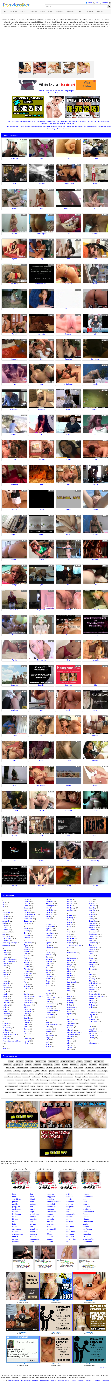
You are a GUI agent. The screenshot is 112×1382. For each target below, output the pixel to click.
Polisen (69, 973)
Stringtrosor (93, 943)
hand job (67, 1092)
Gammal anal (28, 1000)
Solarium (70, 1047)
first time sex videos (13, 1074)
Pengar (69, 964)
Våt (90, 1027)
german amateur (59, 1089)
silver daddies (39, 1095)
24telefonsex (88, 1197)
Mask (47, 1027)
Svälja (91, 956)
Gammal (27, 998)
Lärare (48, 999)
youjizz (85, 1224)
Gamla (26, 994)
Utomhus (92, 1019)
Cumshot (6, 1039)
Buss (4, 1018)
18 (3, 902)
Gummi (26, 1029)
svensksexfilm (88, 1239)
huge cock (30, 1095)
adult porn (36, 1092)
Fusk (25, 984)
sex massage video (25, 1092)
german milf (19, 1061)
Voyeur (91, 1038)
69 (3, 907)
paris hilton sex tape (11, 1086)
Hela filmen (49, 901)
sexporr (50, 1214)
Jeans (48, 945)
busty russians (78, 1068)
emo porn (79, 1086)
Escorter (45, 127)
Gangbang (27, 1005)
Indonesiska (50, 926)
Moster (69, 906)
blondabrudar (88, 1221)
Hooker (48, 917)
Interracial (49, 935)
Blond (4, 985)
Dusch (26, 923)
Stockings (92, 927)
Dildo (26, 901)
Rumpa (69, 1009)
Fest (25, 954)
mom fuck (53, 1083)
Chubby (5, 1030)
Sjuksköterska (72, 1034)
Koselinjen (52, 121)
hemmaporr (34, 1239)
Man (47, 1022)
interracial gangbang (98, 1080)
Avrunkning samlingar (10, 943)
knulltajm (50, 1224)
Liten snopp (50, 1015)
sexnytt (86, 1204)
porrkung (33, 1234)
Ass (4, 934)
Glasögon (27, 1009)
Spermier (92, 910)
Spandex (92, 906)
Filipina (26, 960)
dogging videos (103, 1064)
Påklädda (70, 960)
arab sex (24, 1074)
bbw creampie (46, 1092)
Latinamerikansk (51, 1004)
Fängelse (27, 949)
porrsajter (50, 1219)
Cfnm (4, 1026)
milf (37, 1080)
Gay (97, 3)
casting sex (88, 1086)
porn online (60, 1071)
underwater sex (102, 1092)
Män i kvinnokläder (52, 1024)
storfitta (33, 1217)
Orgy (69, 947)
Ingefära (48, 929)
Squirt (91, 919)
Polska (69, 975)
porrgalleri (51, 1204)
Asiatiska (6, 932)
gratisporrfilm (52, 1229)
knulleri (15, 1212)
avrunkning (34, 1229)
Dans (4, 1048)
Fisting (26, 962)
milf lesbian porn (82, 1095)
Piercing (70, 969)
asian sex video (56, 1077)
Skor (69, 1039)
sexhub (86, 1226)
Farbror (26, 951)
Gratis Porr (65, 127)
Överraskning (71, 952)
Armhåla (5, 930)
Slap (68, 1043)
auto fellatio (104, 1077)
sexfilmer (69, 1194)
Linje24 (10, 121)
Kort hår (48, 979)
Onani (69, 941)
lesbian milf (26, 1077)
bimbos (15, 1219)
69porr (32, 1232)
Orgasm (70, 943)
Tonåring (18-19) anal (96, 996)
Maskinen (49, 1029)
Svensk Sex (81, 127)
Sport (91, 912)
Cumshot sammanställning (12, 1041)
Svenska (92, 962)
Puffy (69, 986)
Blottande (6, 987)
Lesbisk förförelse (52, 1010)
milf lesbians (92, 1064)
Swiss (91, 967)
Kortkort (48, 981)
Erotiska (27, 935)
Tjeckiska (92, 990)
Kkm (47, 957)
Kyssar (48, 985)
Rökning (70, 1003)
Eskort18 (63, 123)
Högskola (49, 912)
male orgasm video (59, 1074)
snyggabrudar (17, 1234)
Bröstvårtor (6, 1003)
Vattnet (91, 1029)
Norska (69, 920)
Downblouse (28, 917)
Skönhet (70, 1036)
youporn (51, 1071)
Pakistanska (71, 958)
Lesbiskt (48, 1012)
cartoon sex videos (60, 1095)
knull (14, 1217)
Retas (69, 998)
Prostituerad (71, 982)
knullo (14, 1226)
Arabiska (5, 927)
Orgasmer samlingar (74, 945)
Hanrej (26, 1041)
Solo (68, 1050)
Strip (90, 945)
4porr (32, 1202)
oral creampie (45, 1080)
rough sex (19, 1080)
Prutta (69, 984)
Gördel (26, 1014)
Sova (90, 901)
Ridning (70, 1000)
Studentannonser (36, 127)
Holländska (49, 914)
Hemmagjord (50, 906)
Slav (68, 1045)
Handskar (27, 1039)
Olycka (69, 936)
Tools (95, 1086)
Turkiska (92, 1003)
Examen (27, 937)
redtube (85, 1077)
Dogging (27, 908)
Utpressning (93, 1021)
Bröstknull (6, 1000)
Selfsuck (70, 1026)
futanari (79, 1080)
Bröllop (5, 998)
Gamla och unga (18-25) (32, 996)
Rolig (69, 1005)
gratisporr (33, 1204)
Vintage (91, 1035)
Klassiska (49, 961)
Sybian (91, 969)
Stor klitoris (92, 932)
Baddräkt (6, 952)
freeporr (33, 1236)
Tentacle (92, 985)
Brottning (6, 1005)
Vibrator (91, 1033)
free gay (77, 1077)
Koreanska (49, 976)
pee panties (37, 1064)
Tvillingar (92, 1005)
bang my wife (91, 1092)
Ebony (26, 929)
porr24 (32, 1241)
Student (91, 951)
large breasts (10, 1068)
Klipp (47, 963)
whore (68, 1071)
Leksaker (49, 1008)
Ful (25, 982)
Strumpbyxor (93, 947)
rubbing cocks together (67, 1061)
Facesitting (28, 943)
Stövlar (91, 938)
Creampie (6, 1032)
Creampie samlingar (9, 1034)
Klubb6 (57, 123)
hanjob (27, 1089)
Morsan (70, 903)
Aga (4, 914)
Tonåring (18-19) (94, 994)
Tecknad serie (93, 983)
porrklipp (33, 1219)
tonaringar (69, 1204)
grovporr (33, 1224)
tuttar (85, 1202)
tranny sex (8, 1071)
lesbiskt (68, 1209)
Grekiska (27, 1020)
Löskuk (48, 1017)
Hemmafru (49, 903)
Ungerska (92, 1015)
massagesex (7, 1064)
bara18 (85, 1236)
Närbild (69, 915)
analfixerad (87, 1209)
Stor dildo (92, 930)
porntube (69, 1229)
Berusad (5, 974)
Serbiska (70, 1028)
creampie (70, 1074)
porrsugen (69, 1197)
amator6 (86, 1194)
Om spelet (70, 938)
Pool (68, 978)
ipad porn (10, 1080)
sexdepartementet (54, 1202)
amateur (100, 1083)
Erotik (59, 127)
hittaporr (86, 1219)
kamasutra (49, 1095)
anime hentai (8, 1077)
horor (14, 1194)
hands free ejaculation (53, 1068)
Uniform (91, 1017)
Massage (49, 1031)
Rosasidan (51, 123)
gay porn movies (53, 1061)
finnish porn (45, 1077)
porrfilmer (86, 1207)
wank (47, 1086)
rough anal (61, 1083)
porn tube (28, 1064)
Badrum (5, 957)
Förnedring (28, 973)
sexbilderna (16, 1199)
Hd (47, 899)
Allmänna (6, 917)
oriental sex (88, 1061)
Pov (68, 980)
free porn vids (94, 1077)
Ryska (69, 1014)
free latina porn (67, 1068)
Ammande (6, 921)
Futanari (27, 986)
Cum (4, 1036)
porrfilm (15, 1202)
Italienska (49, 937)
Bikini (4, 976)
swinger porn (11, 1089)
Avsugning (6, 945)
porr (67, 1224)
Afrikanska (6, 912)
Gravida (27, 1018)
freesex (15, 1236)
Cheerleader (7, 1028)
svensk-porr (34, 1214)
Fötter (26, 975)
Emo (25, 933)
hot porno (17, 1077)
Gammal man (28, 1003)
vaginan (33, 1209)
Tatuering (92, 979)
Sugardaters (102, 127)
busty (31, 1080)
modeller (69, 1199)
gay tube (36, 1071)
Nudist (69, 922)
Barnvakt (6, 963)
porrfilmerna (87, 1229)
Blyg (4, 990)
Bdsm (4, 970)
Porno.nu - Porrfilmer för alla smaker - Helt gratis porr (56, 91)
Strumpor (92, 949)
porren (32, 1221)
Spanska (92, 908)
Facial (26, 945)
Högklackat (49, 910)
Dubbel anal (28, 919)
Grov (25, 1024)
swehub (86, 1199)
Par (68, 962)
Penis (69, 967)
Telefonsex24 (61, 121)
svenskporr (16, 1229)
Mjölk (47, 1042)
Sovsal (91, 903)
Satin (69, 1021)
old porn (57, 1064)
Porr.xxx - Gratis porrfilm (56, 93)
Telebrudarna (24, 121)
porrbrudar (70, 1202)
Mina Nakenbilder (80, 121)
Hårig (26, 1043)
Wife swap (92, 1043)
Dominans (27, 912)
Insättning (49, 931)
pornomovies (71, 1239)
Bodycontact (71, 123)
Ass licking (6, 936)
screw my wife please (24, 1083)
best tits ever (88, 1074)
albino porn (12, 1083)
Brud (4, 1007)
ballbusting (17, 1071)
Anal (4, 923)
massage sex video (57, 1086)
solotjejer (50, 1194)
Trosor (91, 1000)
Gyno (26, 1033)
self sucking (36, 1077)
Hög (47, 908)
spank (83, 1071)
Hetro (90, 3)
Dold (25, 910)
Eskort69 (16, 127)
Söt (90, 899)
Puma (69, 988)
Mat (47, 1033)
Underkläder (93, 1012)
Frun (25, 980)
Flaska (26, 964)
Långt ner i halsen (52, 997)
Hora (47, 919)
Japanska (49, 943)
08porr (49, 1234)
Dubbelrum (28, 921)
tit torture (65, 1064)
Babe (4, 950)
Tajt (90, 976)
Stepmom (92, 923)
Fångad (26, 947)
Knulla (95, 127)
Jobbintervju (50, 947)
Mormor (70, 901)
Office (69, 932)
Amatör (5, 919)
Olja (68, 934)
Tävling (91, 981)
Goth (25, 1016)
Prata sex (45, 121)
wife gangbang (47, 1064)
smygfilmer (51, 1197)
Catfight (5, 1023)
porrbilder (69, 1221)
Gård (26, 1007)
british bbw (48, 1074)
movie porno (91, 1071)
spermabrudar (88, 1212)
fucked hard (29, 1061)
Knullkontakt (52, 127)
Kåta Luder (9, 127)
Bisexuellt (6, 983)
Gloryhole (27, 1011)
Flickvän (27, 969)
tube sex (69, 1089)
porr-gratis (70, 1207)
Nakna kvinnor (25, 127)
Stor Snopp (93, 934)
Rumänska (71, 1007)
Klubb (48, 968)
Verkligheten (93, 1031)
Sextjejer (44, 123)
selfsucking (48, 1089)
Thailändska (93, 987)
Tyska (91, 1007)
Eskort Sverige (92, 121)
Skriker (69, 1041)
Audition (5, 941)
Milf (47, 1040)
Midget (48, 1038)
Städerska (92, 921)
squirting (10, 1061)
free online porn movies (37, 1068)
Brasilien (5, 994)
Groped (26, 1022)
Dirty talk (27, 903)
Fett (25, 958)
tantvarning (87, 1241)
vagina (33, 1086)
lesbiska (50, 1221)
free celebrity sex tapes (40, 1083)
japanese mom (68, 1077)
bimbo (14, 1221)
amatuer (79, 1061)
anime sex (79, 1074)
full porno (77, 1089)
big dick (93, 1083)
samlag (15, 1239)
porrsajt (50, 1241)
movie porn (103, 1086)
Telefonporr (70, 121)
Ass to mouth (7, 938)
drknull (32, 1199)
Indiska (48, 924)
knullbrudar (16, 1214)
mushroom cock (99, 1061)
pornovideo (70, 1234)
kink (67, 1241)
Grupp (26, 1027)
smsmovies (51, 1212)
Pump (69, 991)
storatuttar (87, 1234)
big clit (85, 1089)
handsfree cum (57, 1092)
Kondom (48, 974)
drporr (49, 1232)
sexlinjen (50, 1199)
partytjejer (16, 1207)
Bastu (4, 966)
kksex (49, 1226)
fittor (31, 1194)
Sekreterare (71, 1023)
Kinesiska (49, 955)
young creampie (102, 1071)
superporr (50, 1209)
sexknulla (50, 1217)
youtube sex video (69, 1080)
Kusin (48, 983)
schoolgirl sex (84, 1083)
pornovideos (70, 1232)
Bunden (5, 1016)
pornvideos (70, 1226)
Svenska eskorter (103, 121)
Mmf (47, 1044)
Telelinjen (16, 121)
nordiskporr (16, 1209)
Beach (5, 972)
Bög (4, 992)
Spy (90, 917)
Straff (91, 941)
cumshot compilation (78, 1092)
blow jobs (71, 1095)
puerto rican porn (72, 1083)
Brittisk (5, 996)
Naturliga (70, 918)
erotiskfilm (69, 1217)
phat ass (44, 1071)
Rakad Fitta (73, 127)
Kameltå (48, 952)
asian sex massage (11, 1092)
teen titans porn (56, 1080)
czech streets (89, 1068)
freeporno (87, 1214)
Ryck (69, 1011)
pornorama (70, 1236)
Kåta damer (65, 129)
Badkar (5, 955)
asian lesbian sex (41, 1061)
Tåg (90, 974)
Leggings (49, 1006)
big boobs (21, 1095)
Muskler (70, 910)
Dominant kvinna (30, 914)
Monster (48, 1046)
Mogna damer (56, 129)
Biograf (5, 981)
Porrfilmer (89, 127)
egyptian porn (27, 1071)
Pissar (69, 971)
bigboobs (83, 1064)
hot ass (92, 1095)
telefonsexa (51, 1207)
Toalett (91, 992)
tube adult (76, 1071)
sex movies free (99, 1074)
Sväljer (91, 958)
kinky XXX (39, 1074)
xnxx (26, 1080)
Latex (47, 1002)
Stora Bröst (93, 936)
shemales (92, 1089)
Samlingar (70, 1019)
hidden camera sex (36, 1089)
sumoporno (16, 1232)
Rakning (70, 996)
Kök (47, 972)
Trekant (91, 998)
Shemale (105, 3)
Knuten (48, 970)
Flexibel (26, 967)
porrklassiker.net (13, 1381)
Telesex (39, 121)
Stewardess (93, 925)
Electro (26, 931)
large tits (86, 1080)
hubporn (69, 1219)
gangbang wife (18, 1064)
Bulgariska (6, 1014)
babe (14, 1224)
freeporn (86, 1217)
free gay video (69, 1086)
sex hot (20, 1089)
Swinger (91, 964)
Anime (5, 925)
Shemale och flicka (73, 1032)
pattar (85, 1232)
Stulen (91, 954)
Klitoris (48, 966)
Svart (91, 960)
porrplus (50, 1236)
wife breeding (74, 1064)
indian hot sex (24, 1086)
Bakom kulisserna (9, 959)
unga (32, 1212)
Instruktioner (50, 933)
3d (3, 905)
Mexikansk (49, 1035)
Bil (3, 979)
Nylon (69, 926)
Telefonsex (32, 121)
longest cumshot (101, 1068)
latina (31, 1074)
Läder (48, 991)
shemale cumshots (22, 1068)
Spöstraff (92, 914)
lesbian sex (101, 1089)
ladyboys (40, 1086)
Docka (26, 906)
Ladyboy (49, 993)
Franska (27, 978)
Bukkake (5, 1011)
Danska (26, 899)
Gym (25, 1031)
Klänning (49, 959)
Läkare (48, 995)
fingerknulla (70, 1214)
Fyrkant (26, 988)
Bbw (4, 968)
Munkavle (70, 908)
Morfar (69, 899)
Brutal (5, 1009)
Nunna (69, 924)
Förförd (26, 971)
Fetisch (26, 956)
